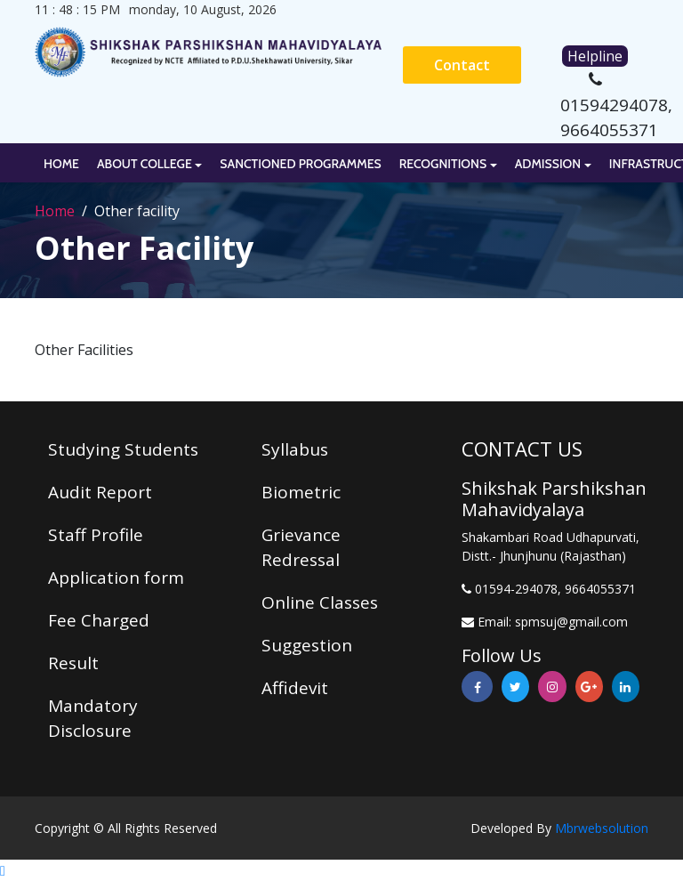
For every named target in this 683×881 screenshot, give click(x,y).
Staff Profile (95, 534)
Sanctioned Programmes (300, 164)
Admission (548, 164)
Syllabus (294, 449)
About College (144, 164)
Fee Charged (98, 620)
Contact (462, 65)
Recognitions (442, 164)
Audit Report (100, 492)
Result (73, 663)
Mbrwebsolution (601, 828)
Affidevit (294, 687)
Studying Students (123, 449)
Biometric (301, 492)
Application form (116, 577)
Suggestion (306, 645)
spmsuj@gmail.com (571, 621)
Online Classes (319, 602)
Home (61, 164)
